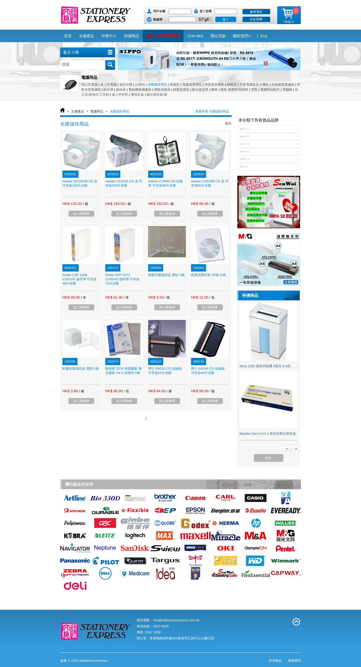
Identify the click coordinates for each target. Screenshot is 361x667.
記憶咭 (140, 84)
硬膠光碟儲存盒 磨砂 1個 (166, 275)
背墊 (254, 89)
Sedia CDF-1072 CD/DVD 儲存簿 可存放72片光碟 (122, 279)
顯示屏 (108, 89)
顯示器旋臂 (200, 89)
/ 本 (83, 297)
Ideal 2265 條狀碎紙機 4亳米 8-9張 (265, 366)
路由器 (121, 89)
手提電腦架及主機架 (254, 84)
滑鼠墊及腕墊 (214, 84)
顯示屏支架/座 (157, 94)
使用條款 (275, 660)
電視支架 (137, 94)
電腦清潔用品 (192, 84)
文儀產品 (77, 111)
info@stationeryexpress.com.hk (176, 620)
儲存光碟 (125, 84)
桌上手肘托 (120, 94)
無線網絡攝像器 (140, 89)
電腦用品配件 (270, 89)
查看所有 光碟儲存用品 (212, 111)
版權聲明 (294, 660)
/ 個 (85, 204)
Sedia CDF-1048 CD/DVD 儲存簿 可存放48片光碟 (79, 279)
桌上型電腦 (108, 84)
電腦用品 (96, 111)
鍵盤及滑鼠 (181, 89)
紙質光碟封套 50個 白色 (208, 275)
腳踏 (214, 89)
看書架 (174, 84)
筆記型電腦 (89, 84)
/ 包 (211, 297)
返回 (228, 123)
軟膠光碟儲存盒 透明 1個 (80, 368)
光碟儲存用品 (157, 84)
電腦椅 (287, 89)
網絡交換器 (162, 89)
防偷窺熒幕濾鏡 (283, 84)
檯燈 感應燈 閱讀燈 (234, 89)
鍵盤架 (232, 84)
